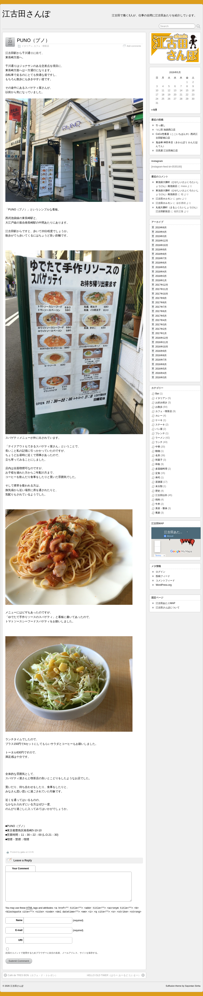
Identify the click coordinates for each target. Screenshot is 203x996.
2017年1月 (161, 333)
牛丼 (157, 504)
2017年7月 (161, 306)
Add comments (134, 46)
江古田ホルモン (164, 198)
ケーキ (158, 420)
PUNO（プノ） (33, 40)
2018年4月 (161, 271)
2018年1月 (161, 280)
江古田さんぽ (26, 13)
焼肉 (157, 499)
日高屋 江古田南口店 (167, 150)
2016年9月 (161, 351)
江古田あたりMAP (165, 603)
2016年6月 (161, 364)
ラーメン (160, 437)
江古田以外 (161, 495)
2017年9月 (161, 298)
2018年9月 (161, 249)
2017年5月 (161, 315)
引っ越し (160, 125)
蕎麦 (157, 512)
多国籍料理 (161, 468)
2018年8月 (161, 254)
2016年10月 (161, 346)
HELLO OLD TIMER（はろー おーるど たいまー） (116, 975)
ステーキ (160, 424)
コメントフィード (165, 580)
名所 (157, 455)
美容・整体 (161, 508)
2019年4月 (161, 232)
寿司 (157, 477)
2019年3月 (161, 236)
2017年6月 (161, 311)
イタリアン (27, 46)
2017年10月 (161, 293)
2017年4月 (161, 320)
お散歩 (158, 407)
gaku (22, 852)
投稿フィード (163, 576)
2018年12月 (161, 240)
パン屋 (158, 429)
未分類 (158, 486)
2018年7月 (161, 258)
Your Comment (20, 868)
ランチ (158, 442)
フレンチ (160, 433)
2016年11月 (161, 342)
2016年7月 (161, 359)
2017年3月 (161, 324)
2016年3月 (161, 377)
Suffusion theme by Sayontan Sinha (183, 986)
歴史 (157, 490)
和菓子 (158, 459)
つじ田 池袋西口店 (165, 129)
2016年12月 (161, 338)
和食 (157, 464)
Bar (157, 393)
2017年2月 (161, 329)
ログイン (160, 571)
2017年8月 (161, 302)
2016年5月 (161, 368)
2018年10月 (161, 245)
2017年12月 (161, 284)
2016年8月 (161, 355)
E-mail (18, 930)
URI (20, 940)
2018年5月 (161, 267)
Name (19, 920)
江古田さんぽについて (168, 607)
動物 (157, 451)
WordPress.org (164, 585)
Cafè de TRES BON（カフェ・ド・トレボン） (31, 975)
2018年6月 (161, 262)
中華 (157, 446)
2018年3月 (161, 276)
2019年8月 (161, 227)
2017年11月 (161, 289)
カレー (158, 415)
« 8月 (154, 109)
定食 (157, 473)
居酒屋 (158, 481)
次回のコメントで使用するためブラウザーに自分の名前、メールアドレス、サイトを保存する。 (52, 953)
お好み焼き (161, 402)
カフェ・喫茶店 (41, 46)
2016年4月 (161, 373)
